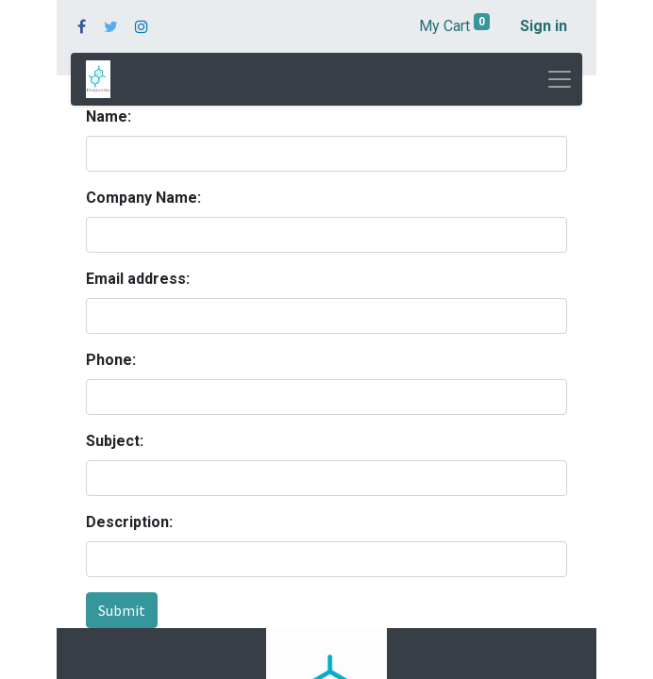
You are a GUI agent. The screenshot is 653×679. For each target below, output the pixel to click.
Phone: (111, 360)
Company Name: (143, 198)
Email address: (138, 279)
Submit (121, 610)
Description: (129, 522)
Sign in (543, 26)
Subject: (114, 441)
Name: (108, 116)
